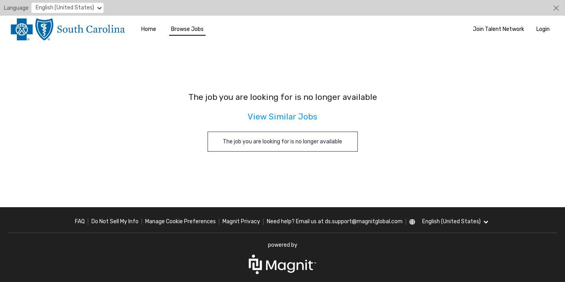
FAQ (80, 221)
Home (148, 29)
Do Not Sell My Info (115, 221)
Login (543, 29)
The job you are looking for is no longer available (282, 141)
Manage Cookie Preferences (180, 221)
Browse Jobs (187, 29)
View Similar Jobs (282, 116)
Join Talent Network (498, 29)
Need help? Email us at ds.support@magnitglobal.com (335, 221)
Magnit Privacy (241, 221)
